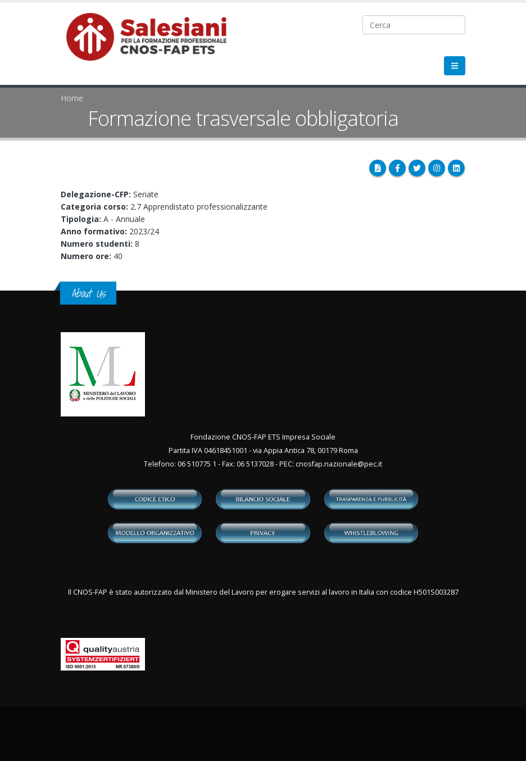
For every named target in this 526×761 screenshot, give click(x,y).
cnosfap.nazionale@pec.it (339, 464)
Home (72, 98)
